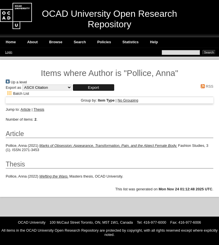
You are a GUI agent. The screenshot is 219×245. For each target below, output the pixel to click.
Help (154, 42)
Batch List (17, 93)
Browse (55, 42)
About (32, 42)
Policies (104, 42)
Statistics (130, 42)
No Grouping (128, 100)
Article (26, 109)
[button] (93, 87)
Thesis (39, 109)
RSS (206, 86)
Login (8, 52)
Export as (13, 87)
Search (80, 42)
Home (11, 42)
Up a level (16, 82)
